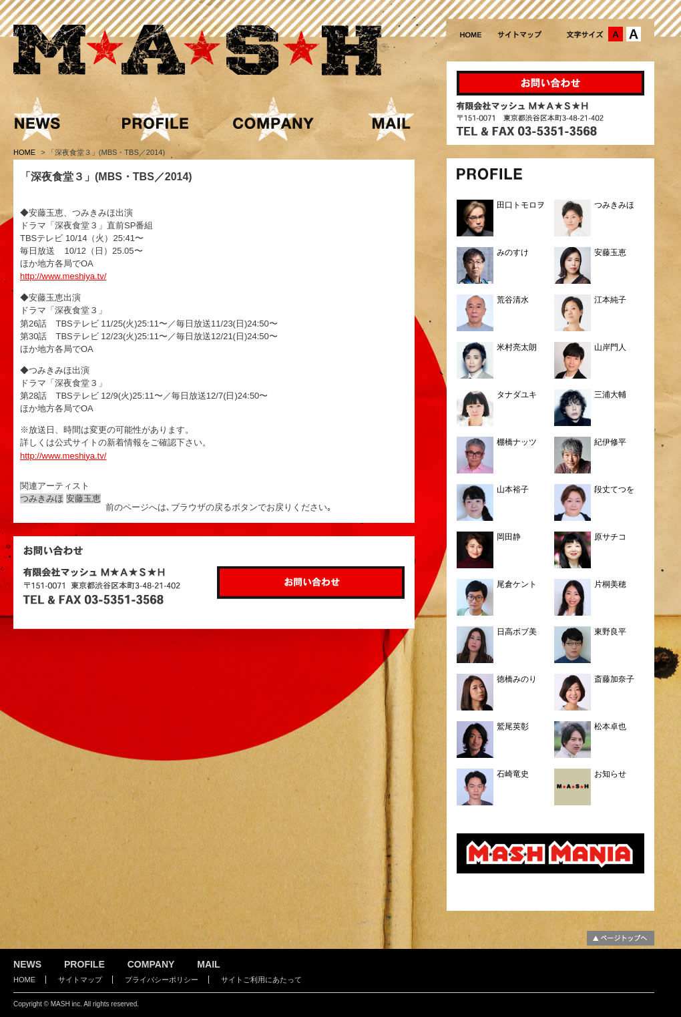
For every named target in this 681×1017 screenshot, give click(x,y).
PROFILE (84, 964)
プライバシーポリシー (161, 980)
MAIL (208, 964)
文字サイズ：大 (633, 34)
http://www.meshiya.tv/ (63, 276)
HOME (25, 152)
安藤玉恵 (83, 498)
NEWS (27, 964)
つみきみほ (41, 498)
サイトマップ (80, 980)
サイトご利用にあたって (261, 980)
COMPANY (151, 964)
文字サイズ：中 (615, 34)
